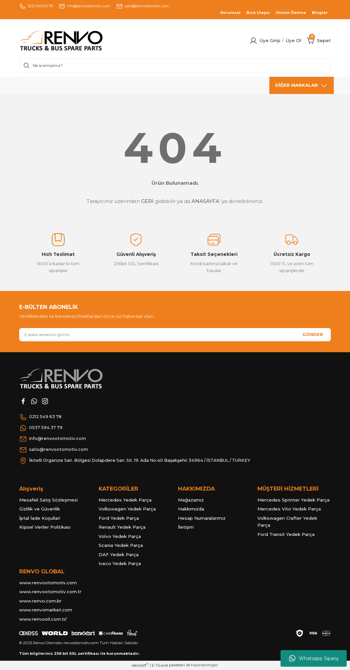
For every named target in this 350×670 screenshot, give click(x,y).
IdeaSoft (140, 665)
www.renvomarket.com (45, 609)
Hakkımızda (191, 508)
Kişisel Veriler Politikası (44, 527)
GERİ (147, 201)
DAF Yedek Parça (119, 554)
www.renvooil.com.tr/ (43, 619)
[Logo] (74, 40)
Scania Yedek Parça (121, 545)
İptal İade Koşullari (39, 518)
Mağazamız (191, 499)
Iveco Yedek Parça (120, 563)
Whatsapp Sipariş (313, 658)
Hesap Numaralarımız (202, 518)
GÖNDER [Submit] (312, 334)
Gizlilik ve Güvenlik (39, 508)
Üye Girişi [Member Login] (269, 40)
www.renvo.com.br (40, 600)
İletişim (186, 527)
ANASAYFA (205, 201)
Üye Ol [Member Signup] (293, 40)
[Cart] (311, 41)
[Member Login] (253, 41)
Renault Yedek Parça (122, 527)
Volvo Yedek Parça (120, 536)
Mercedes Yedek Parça (125, 499)
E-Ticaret (160, 665)
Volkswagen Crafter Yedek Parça (287, 521)
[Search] (175, 65)
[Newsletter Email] (175, 334)
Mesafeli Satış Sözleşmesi (48, 499)
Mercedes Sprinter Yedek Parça (293, 499)
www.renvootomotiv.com (48, 582)
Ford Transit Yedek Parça (286, 534)
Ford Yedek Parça (119, 518)
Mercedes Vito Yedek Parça (289, 508)
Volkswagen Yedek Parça (127, 508)
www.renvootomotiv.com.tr (50, 591)
